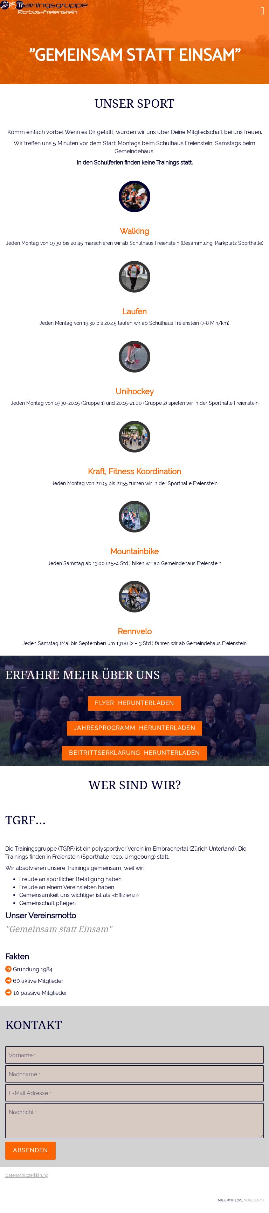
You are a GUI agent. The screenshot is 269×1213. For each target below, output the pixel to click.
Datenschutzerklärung (26, 1175)
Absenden (30, 1150)
